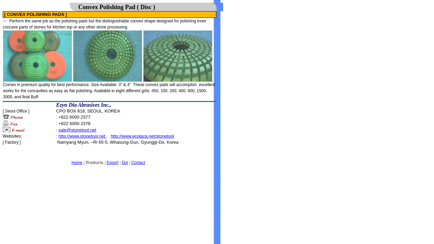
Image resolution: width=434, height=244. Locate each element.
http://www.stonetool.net (82, 136)
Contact (138, 162)
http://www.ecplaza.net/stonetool (142, 136)
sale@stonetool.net (77, 130)
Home (77, 162)
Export (113, 162)
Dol (125, 162)
